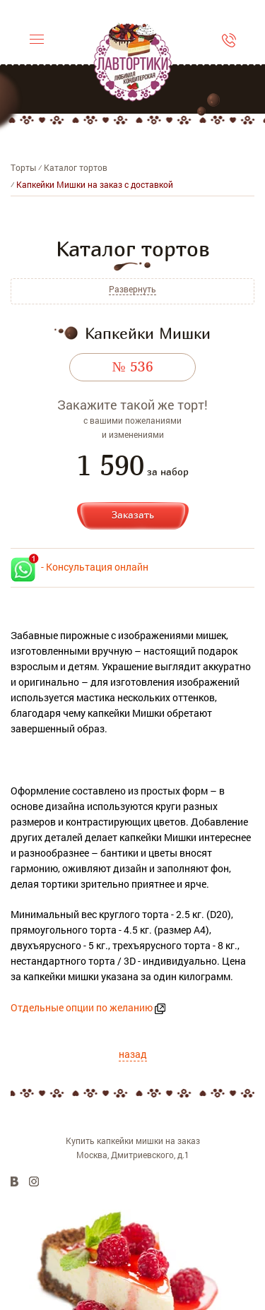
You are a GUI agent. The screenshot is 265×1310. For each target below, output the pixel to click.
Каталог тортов (75, 167)
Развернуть (132, 289)
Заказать (133, 514)
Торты (23, 167)
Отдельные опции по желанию (82, 1007)
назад (133, 1054)
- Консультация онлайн (79, 566)
